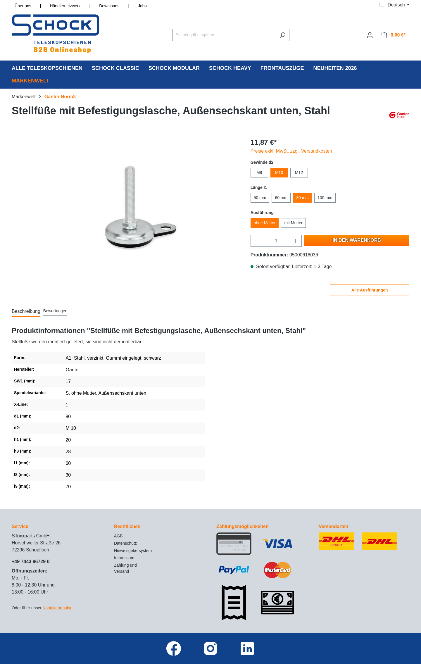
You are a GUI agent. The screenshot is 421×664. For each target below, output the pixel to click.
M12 (299, 172)
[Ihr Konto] (370, 35)
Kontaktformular (57, 608)
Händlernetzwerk (65, 6)
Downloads (109, 6)
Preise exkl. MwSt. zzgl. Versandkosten (291, 151)
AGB (118, 536)
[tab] (26, 311)
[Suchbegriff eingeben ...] (224, 35)
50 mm (260, 197)
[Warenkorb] (393, 35)
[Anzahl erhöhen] (296, 241)
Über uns (23, 6)
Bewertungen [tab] (55, 310)
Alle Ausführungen (369, 290)
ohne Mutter (265, 222)
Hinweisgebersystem (133, 550)
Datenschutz (125, 543)
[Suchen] (282, 35)
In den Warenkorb (357, 240)
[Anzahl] (276, 241)
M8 (259, 172)
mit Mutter (293, 222)
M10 (279, 172)
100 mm (325, 197)
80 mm (302, 197)
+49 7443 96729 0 (30, 561)
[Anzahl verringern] (257, 241)
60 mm (281, 197)
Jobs (142, 6)
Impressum (124, 558)
